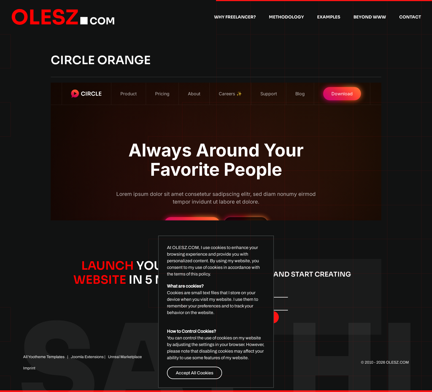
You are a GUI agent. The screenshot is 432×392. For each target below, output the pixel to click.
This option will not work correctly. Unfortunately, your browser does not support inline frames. (216, 151)
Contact (410, 17)
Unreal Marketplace (125, 357)
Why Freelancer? (235, 17)
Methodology (286, 17)
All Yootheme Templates (43, 357)
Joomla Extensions (87, 357)
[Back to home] (63, 17)
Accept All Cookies (194, 373)
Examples (328, 17)
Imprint (29, 368)
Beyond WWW (369, 17)
